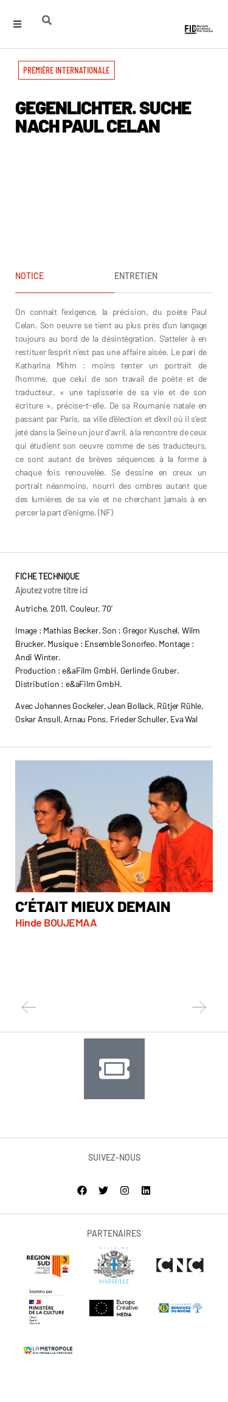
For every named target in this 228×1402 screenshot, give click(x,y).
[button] (66, 70)
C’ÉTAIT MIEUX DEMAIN (93, 906)
